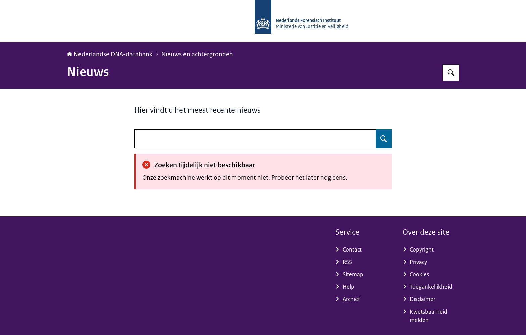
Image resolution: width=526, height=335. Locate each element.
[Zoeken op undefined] (384, 138)
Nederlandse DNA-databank (110, 54)
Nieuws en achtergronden (197, 54)
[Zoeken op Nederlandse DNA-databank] (451, 73)
